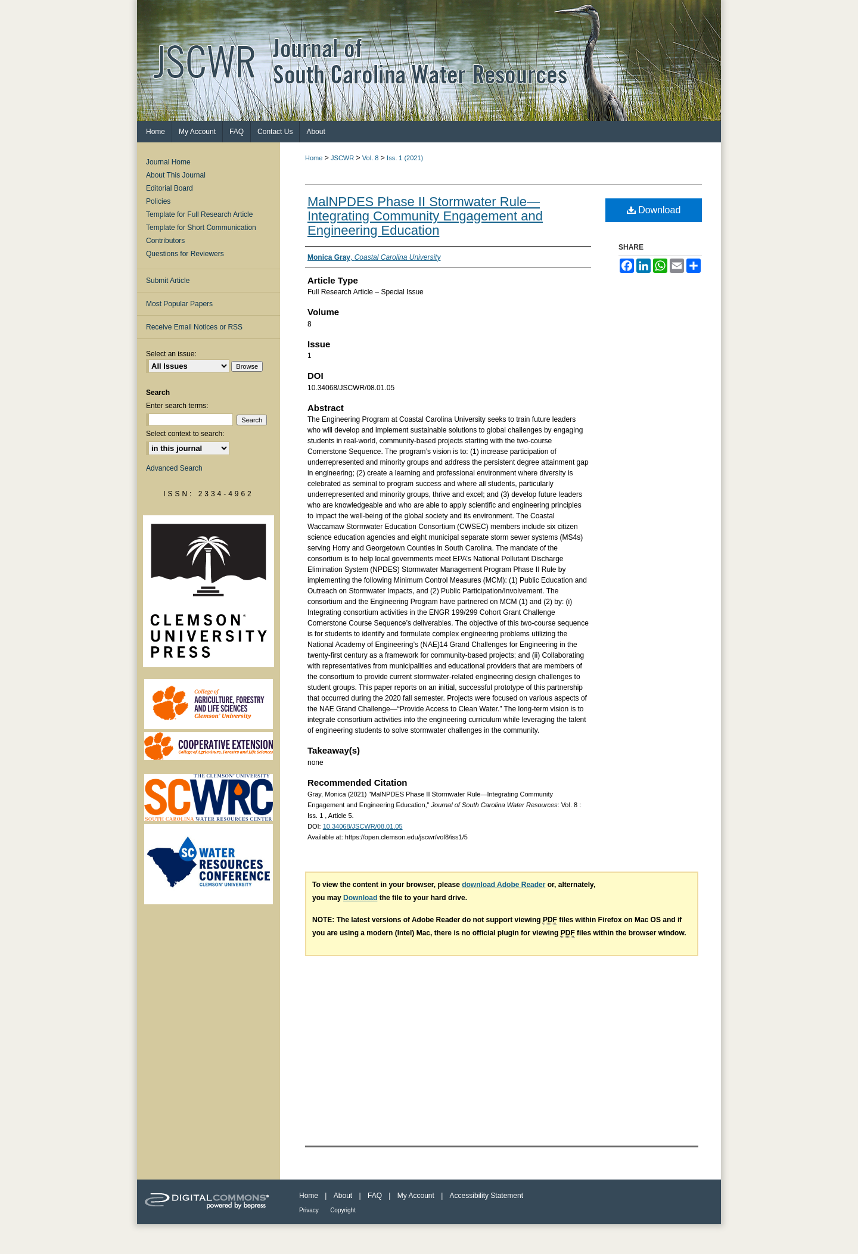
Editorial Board (169, 188)
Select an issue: (171, 354)
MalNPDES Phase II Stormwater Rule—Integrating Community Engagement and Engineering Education (425, 216)
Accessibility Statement (486, 1195)
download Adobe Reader (503, 884)
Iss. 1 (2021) (405, 157)
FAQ (375, 1195)
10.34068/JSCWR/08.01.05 (363, 826)
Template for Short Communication (201, 227)
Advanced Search (174, 468)
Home (313, 157)
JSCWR (342, 157)
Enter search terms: (177, 406)
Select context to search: (185, 434)
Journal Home (168, 162)
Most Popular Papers (179, 304)
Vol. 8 (370, 157)
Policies (158, 201)
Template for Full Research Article (199, 214)
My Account (415, 1195)
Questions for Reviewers (185, 254)
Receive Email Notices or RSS (194, 327)
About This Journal (176, 175)
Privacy (309, 1210)
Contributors (165, 241)
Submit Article (167, 280)
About (343, 1195)
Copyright (343, 1210)
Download (654, 210)
